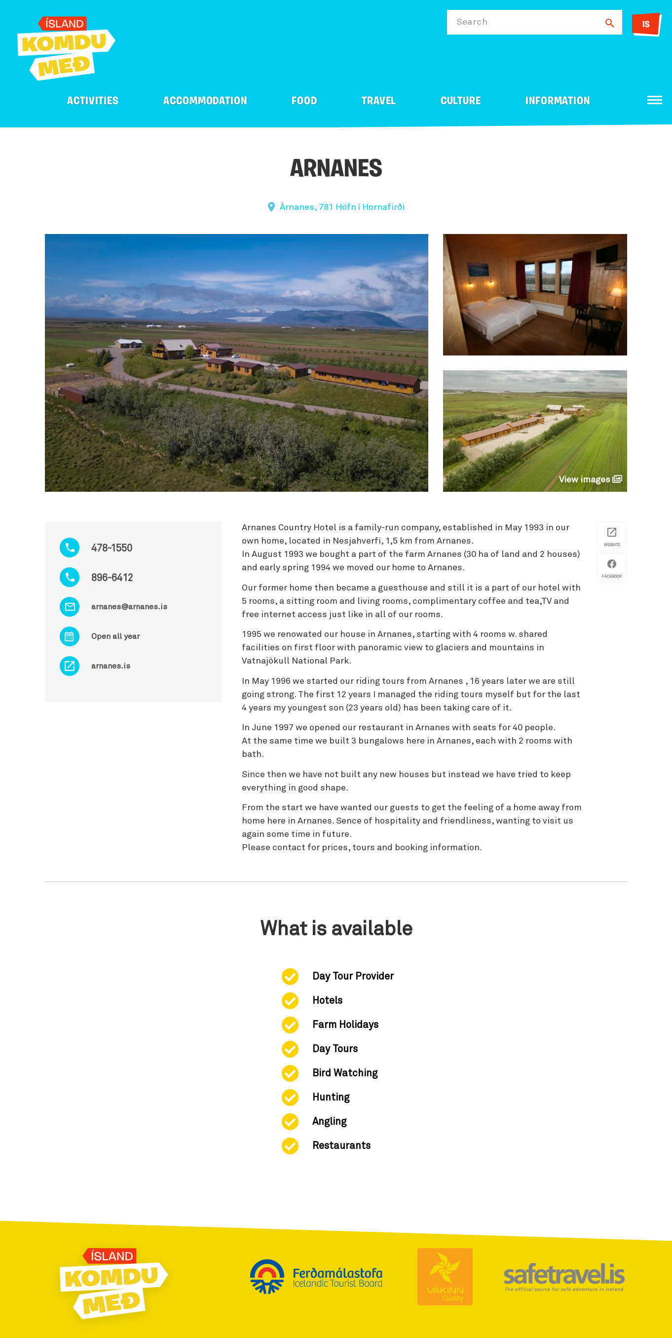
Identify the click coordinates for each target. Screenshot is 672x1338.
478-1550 (111, 548)
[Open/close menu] (654, 100)
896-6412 (112, 578)
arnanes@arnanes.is (129, 607)
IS (646, 25)
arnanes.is (110, 666)
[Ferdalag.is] (66, 46)
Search (471, 22)
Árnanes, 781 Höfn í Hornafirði (342, 207)
